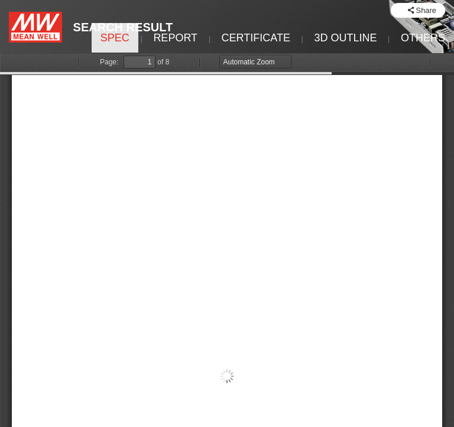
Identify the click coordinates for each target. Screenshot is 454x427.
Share (426, 10)
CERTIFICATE (256, 38)
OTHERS (423, 38)
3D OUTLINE (345, 38)
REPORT (175, 38)
